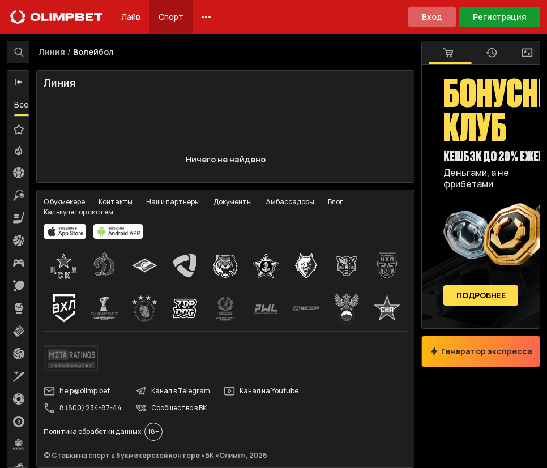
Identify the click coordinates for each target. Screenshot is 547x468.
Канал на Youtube (261, 391)
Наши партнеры (173, 202)
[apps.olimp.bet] (65, 231)
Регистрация (500, 16)
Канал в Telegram (172, 391)
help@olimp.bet (77, 391)
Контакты (116, 202)
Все (21, 104)
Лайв (130, 16)
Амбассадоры (290, 202)
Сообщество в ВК (171, 408)
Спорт (171, 16)
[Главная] (56, 17)
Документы (232, 202)
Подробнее (481, 295)
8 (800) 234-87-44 (83, 408)
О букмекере (64, 202)
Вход (432, 16)
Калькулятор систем (78, 212)
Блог (335, 202)
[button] (18, 82)
